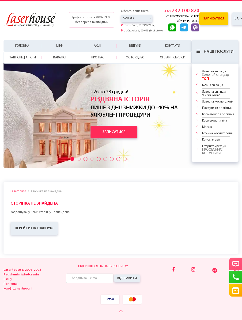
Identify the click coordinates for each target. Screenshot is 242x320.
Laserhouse (18, 191)
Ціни (59, 46)
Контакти (172, 46)
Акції (97, 46)
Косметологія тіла (214, 120)
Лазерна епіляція (216, 75)
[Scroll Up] (121, 311)
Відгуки (135, 46)
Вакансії (60, 57)
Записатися (214, 18)
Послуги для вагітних (217, 108)
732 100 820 (181, 11)
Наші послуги (215, 51)
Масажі (207, 127)
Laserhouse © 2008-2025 (22, 270)
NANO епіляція (212, 85)
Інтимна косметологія (217, 133)
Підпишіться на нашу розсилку (103, 266)
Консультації (211, 139)
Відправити (127, 278)
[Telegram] (214, 270)
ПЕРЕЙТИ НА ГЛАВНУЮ (34, 228)
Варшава (128, 18)
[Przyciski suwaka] (72, 159)
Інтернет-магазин (214, 150)
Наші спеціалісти (22, 57)
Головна (22, 46)
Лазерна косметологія (218, 101)
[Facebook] (173, 270)
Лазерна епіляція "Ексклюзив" (214, 93)
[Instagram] (193, 270)
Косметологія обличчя (218, 114)
